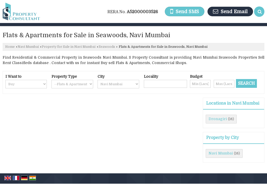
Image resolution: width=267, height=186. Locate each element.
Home (10, 47)
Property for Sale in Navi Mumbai (68, 47)
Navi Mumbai (28, 47)
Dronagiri (218, 119)
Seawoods (107, 47)
